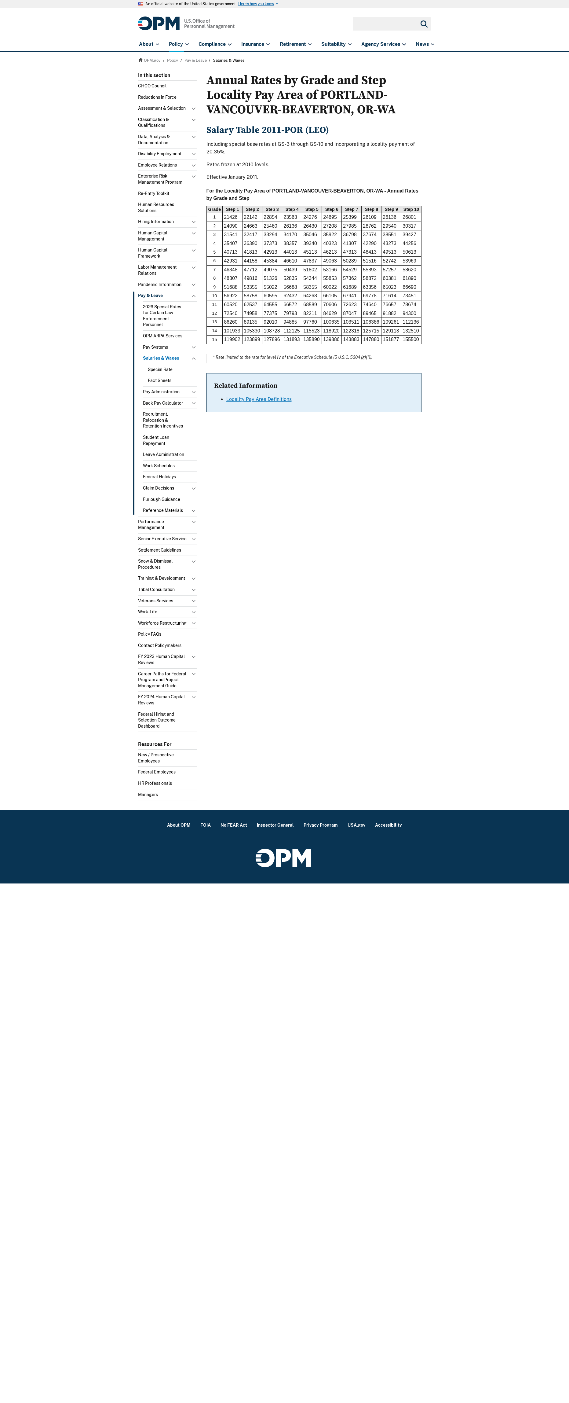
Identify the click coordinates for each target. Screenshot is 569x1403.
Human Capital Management (152, 235)
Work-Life (147, 611)
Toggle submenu (194, 110)
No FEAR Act (234, 825)
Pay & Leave (150, 295)
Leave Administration (163, 454)
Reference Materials (163, 510)
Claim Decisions (158, 488)
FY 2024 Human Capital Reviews (161, 699)
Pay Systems (155, 347)
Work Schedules (159, 465)
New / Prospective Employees (156, 757)
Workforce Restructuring (162, 623)
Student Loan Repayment (156, 440)
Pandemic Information (159, 284)
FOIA (205, 825)
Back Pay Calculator (163, 403)
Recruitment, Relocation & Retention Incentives (163, 420)
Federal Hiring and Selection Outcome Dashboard (157, 720)
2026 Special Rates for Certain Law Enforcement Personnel (162, 315)
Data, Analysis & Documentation (154, 139)
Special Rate (160, 369)
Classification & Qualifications (153, 122)
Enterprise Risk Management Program (160, 179)
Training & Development (161, 578)
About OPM (179, 825)
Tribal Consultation (156, 589)
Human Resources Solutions (156, 207)
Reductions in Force (157, 97)
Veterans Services (155, 600)
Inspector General (275, 825)
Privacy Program (321, 825)
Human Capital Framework (152, 253)
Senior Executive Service (162, 538)
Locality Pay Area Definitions (259, 399)
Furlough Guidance (161, 499)
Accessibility (388, 825)
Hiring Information (156, 221)
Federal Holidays (159, 476)
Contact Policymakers (159, 645)
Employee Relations (157, 165)
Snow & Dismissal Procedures (155, 564)
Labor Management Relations (157, 270)
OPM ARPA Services (162, 335)
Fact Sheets (159, 380)
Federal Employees (157, 771)
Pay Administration (161, 391)
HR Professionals (155, 783)
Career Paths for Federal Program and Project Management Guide (162, 679)
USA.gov (356, 825)
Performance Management (151, 524)
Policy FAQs (149, 634)
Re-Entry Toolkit (153, 193)
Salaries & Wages (161, 358)
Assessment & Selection (162, 108)
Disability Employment (159, 153)
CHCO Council (152, 85)
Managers (148, 794)
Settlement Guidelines (159, 550)
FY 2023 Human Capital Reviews (161, 659)
